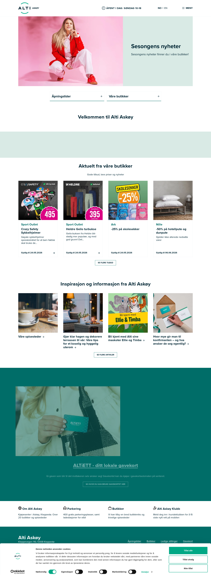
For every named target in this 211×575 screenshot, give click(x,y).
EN (165, 8)
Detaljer (145, 569)
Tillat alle (188, 548)
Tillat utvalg (188, 557)
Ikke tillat (188, 566)
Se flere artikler (105, 355)
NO (160, 8)
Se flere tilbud (105, 262)
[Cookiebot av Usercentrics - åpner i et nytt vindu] (18, 570)
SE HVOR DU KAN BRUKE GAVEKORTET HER (105, 484)
